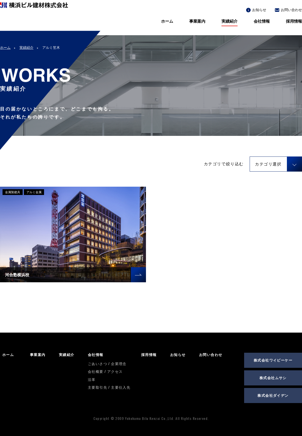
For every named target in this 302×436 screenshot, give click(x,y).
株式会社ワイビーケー (273, 360)
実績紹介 (229, 21)
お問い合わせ (288, 9)
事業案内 (197, 21)
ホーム (167, 21)
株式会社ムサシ (273, 377)
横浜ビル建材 (34, 20)
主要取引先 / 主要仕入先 (109, 387)
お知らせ (256, 9)
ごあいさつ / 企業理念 (107, 363)
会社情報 (262, 21)
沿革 (92, 379)
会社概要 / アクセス (105, 371)
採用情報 (294, 21)
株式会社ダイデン (272, 395)
